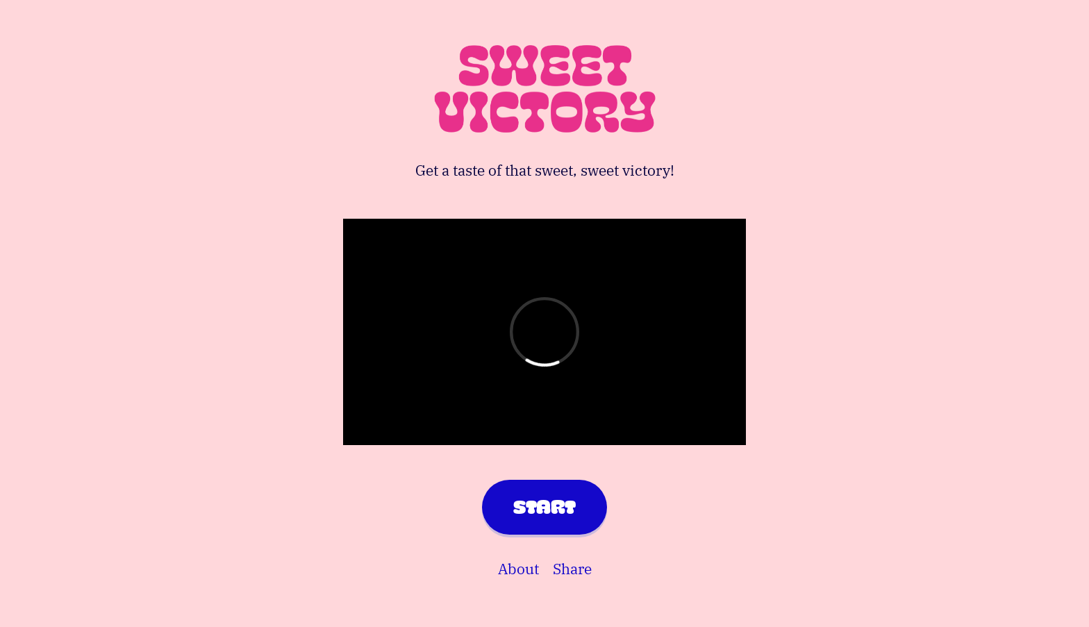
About (518, 568)
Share (572, 568)
